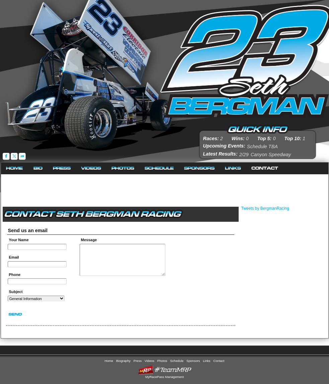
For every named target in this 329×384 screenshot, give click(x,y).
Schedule (159, 168)
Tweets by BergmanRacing (265, 208)
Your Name (19, 240)
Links (233, 168)
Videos (91, 168)
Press (62, 168)
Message (90, 240)
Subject (16, 292)
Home (14, 168)
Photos (123, 168)
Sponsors (199, 168)
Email (14, 257)
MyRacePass (165, 370)
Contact (265, 168)
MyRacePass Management (164, 377)
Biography (38, 168)
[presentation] (123, 294)
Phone (15, 275)
